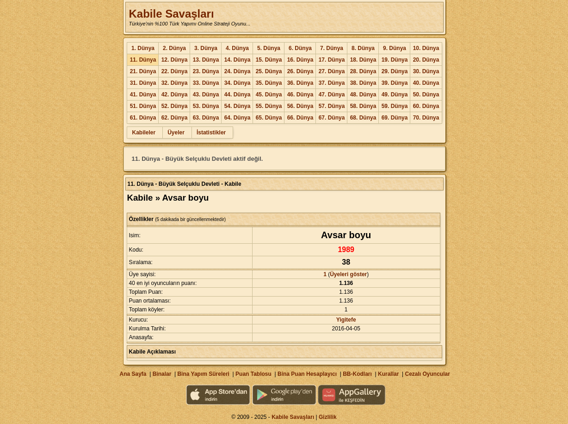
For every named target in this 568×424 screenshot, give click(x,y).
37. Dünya (332, 83)
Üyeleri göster (348, 274)
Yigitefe (346, 319)
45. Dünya (269, 94)
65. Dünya (269, 117)
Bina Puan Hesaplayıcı (307, 374)
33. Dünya (206, 83)
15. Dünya (269, 60)
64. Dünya (237, 117)
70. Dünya (426, 117)
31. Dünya (143, 83)
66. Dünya (300, 117)
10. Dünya (426, 48)
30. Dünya (426, 71)
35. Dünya (269, 83)
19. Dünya (395, 60)
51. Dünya (143, 106)
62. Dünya (174, 117)
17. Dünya (332, 60)
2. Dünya (174, 48)
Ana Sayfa (132, 374)
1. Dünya (142, 48)
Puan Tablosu (253, 374)
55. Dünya (269, 106)
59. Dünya (395, 106)
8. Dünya (363, 48)
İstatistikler (211, 132)
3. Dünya (205, 48)
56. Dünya (300, 106)
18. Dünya (363, 60)
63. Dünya (206, 117)
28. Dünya (363, 71)
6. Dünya (300, 48)
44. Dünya (237, 94)
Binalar (162, 374)
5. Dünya (268, 48)
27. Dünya (332, 71)
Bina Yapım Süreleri (203, 374)
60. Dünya (426, 106)
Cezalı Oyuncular (427, 374)
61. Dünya (143, 117)
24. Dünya (237, 71)
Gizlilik (328, 417)
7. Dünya (331, 48)
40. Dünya (426, 83)
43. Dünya (206, 94)
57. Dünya (332, 106)
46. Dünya (300, 94)
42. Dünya (174, 94)
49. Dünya (395, 94)
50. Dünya (426, 94)
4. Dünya (237, 48)
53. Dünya (206, 106)
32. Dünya (174, 83)
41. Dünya (143, 94)
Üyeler (176, 132)
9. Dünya (394, 48)
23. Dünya (206, 71)
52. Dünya (174, 106)
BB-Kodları (357, 374)
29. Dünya (395, 71)
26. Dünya (300, 71)
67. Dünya (332, 117)
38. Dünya (363, 83)
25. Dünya (269, 71)
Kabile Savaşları (171, 13)
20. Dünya (426, 60)
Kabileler (143, 132)
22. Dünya (174, 71)
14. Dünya (237, 60)
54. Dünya (237, 106)
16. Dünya (300, 60)
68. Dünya (363, 117)
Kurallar (388, 374)
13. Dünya (206, 60)
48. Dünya (363, 94)
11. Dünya (143, 60)
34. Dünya (237, 83)
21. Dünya (143, 71)
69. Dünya (395, 117)
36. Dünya (300, 83)
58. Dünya (363, 106)
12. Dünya (174, 60)
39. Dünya (395, 83)
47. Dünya (332, 94)
